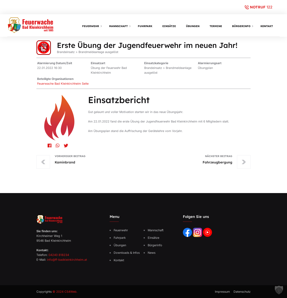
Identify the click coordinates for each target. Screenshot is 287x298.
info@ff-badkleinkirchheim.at (67, 259)
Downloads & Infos (127, 252)
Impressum (222, 291)
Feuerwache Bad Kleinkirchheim (59, 83)
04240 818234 (59, 255)
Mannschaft (118, 26)
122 (269, 7)
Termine (216, 26)
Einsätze (169, 26)
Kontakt (266, 26)
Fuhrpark (145, 26)
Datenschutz (242, 291)
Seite (85, 83)
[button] (279, 290)
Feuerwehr (90, 26)
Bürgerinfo (241, 26)
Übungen (193, 26)
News (151, 252)
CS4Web (70, 291)
